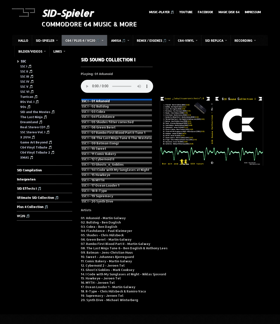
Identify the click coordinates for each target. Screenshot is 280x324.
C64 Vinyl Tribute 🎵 (36, 147)
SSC (23, 61)
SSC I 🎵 (26, 66)
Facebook (205, 12)
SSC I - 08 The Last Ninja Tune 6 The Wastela (117, 138)
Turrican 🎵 (29, 96)
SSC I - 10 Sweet (94, 148)
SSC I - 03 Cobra (93, 112)
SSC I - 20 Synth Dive (97, 201)
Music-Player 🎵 (161, 12)
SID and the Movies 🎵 (37, 112)
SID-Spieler (67, 13)
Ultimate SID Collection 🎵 (38, 197)
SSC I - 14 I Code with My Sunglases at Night (115, 170)
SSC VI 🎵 (27, 91)
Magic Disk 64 (229, 12)
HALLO (23, 40)
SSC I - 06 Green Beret (99, 127)
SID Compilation (29, 170)
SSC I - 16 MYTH (93, 180)
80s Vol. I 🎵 (29, 101)
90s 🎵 (25, 106)
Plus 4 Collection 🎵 (32, 207)
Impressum (253, 12)
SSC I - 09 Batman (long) (100, 143)
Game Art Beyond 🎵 (36, 142)
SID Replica (214, 40)
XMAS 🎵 (26, 157)
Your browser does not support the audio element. (117, 86)
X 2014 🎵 (27, 137)
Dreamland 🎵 (31, 122)
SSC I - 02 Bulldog (95, 106)
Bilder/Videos (30, 51)
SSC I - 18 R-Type (94, 191)
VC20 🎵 (23, 216)
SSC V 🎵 (26, 86)
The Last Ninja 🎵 (33, 117)
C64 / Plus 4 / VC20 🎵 (82, 40)
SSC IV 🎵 (27, 81)
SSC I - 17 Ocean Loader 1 (100, 185)
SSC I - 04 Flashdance (98, 117)
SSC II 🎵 (26, 71)
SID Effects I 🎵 (29, 188)
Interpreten (26, 179)
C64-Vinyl (186, 40)
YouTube (185, 12)
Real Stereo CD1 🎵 (35, 127)
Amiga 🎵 (118, 40)
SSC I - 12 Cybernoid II (98, 159)
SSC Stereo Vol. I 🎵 (35, 132)
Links (57, 51)
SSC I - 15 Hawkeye (96, 175)
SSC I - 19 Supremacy (97, 196)
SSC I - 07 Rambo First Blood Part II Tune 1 (113, 133)
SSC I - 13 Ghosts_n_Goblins (102, 164)
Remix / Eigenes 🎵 (152, 40)
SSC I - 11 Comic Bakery (99, 154)
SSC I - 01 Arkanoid (96, 101)
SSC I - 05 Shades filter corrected (108, 122)
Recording (243, 40)
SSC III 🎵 (27, 76)
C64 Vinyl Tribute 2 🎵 (37, 152)
